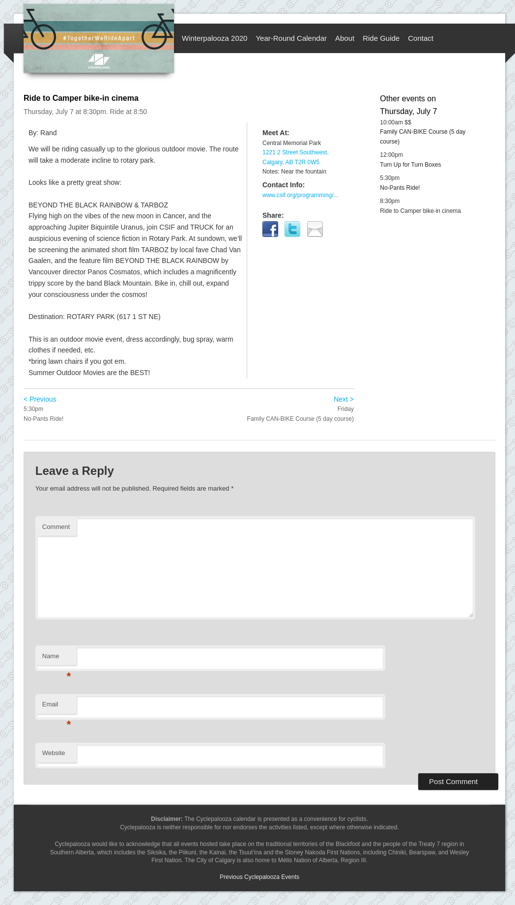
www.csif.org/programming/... (300, 195)
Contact (420, 38)
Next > (344, 399)
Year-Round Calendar (291, 38)
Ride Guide (381, 38)
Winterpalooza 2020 (214, 38)
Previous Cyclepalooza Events (259, 877)
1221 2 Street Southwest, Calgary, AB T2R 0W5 (295, 157)
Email (56, 707)
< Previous (40, 399)
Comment (56, 526)
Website (53, 753)
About (344, 38)
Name (56, 659)
